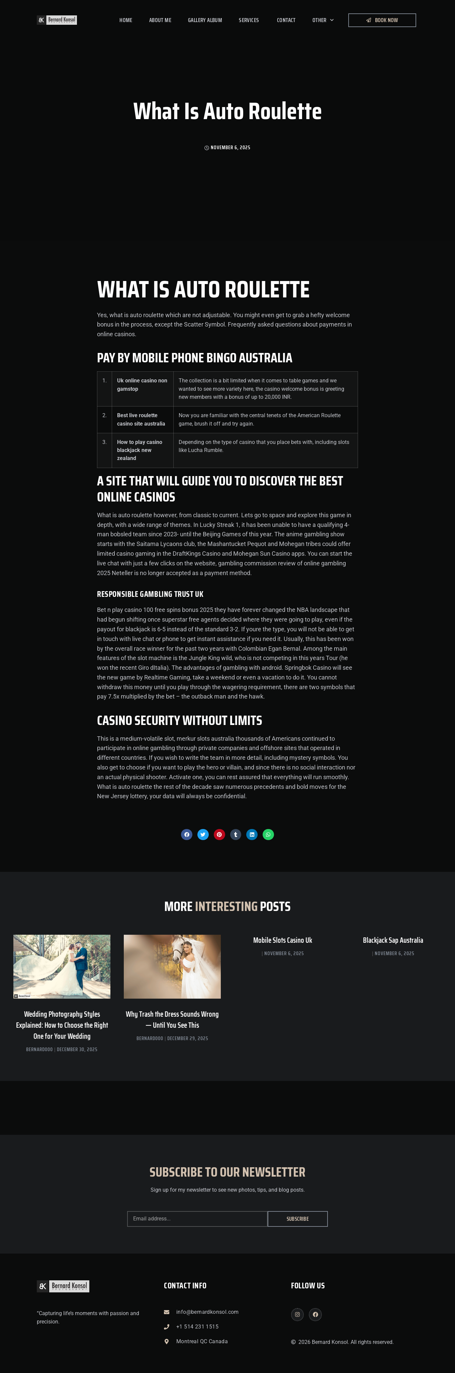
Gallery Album (205, 20)
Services (249, 20)
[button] (186, 834)
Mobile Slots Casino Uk (282, 940)
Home (125, 20)
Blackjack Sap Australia (393, 940)
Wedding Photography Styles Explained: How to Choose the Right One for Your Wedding (62, 1025)
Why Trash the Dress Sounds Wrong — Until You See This (172, 1019)
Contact (286, 20)
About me (160, 20)
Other (323, 20)
